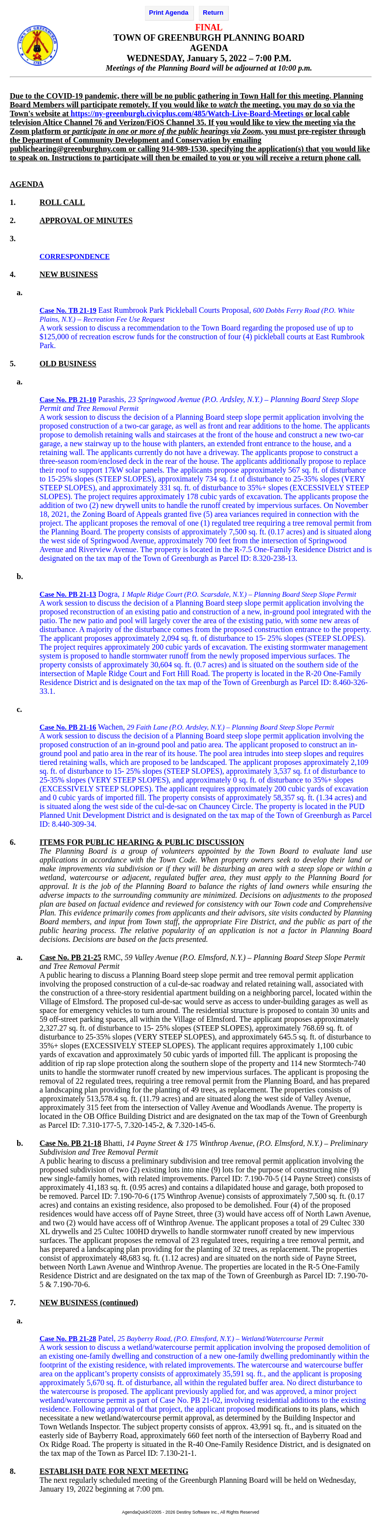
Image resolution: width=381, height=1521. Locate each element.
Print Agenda (168, 12)
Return (213, 12)
